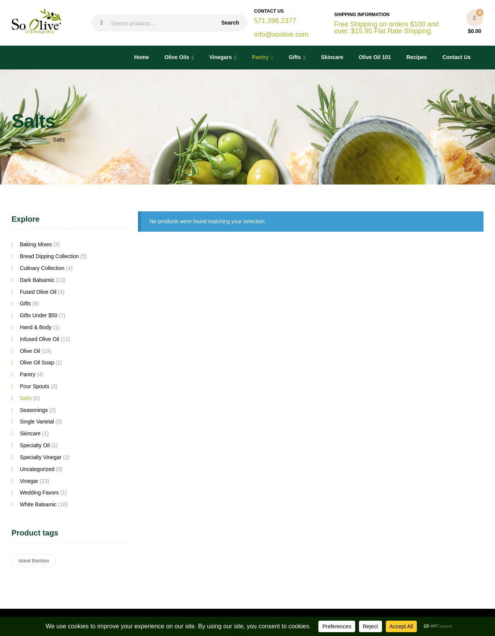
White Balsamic (38, 504)
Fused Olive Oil (38, 292)
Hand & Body (36, 327)
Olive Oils (176, 57)
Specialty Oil (35, 445)
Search (230, 23)
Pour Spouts (34, 386)
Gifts (294, 57)
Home (141, 57)
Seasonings (34, 410)
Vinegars (220, 57)
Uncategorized (37, 469)
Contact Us (457, 57)
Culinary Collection (42, 268)
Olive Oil (30, 351)
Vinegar (29, 481)
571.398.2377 (275, 20)
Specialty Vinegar (41, 457)
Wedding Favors (39, 492)
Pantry (260, 57)
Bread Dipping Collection (49, 256)
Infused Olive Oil (39, 339)
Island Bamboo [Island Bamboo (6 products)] (33, 561)
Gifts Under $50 (38, 315)
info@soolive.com (281, 34)
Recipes (416, 57)
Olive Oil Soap (37, 362)
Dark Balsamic (37, 280)
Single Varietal (37, 422)
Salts (26, 398)
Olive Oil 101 (375, 57)
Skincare (332, 57)
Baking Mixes (36, 244)
